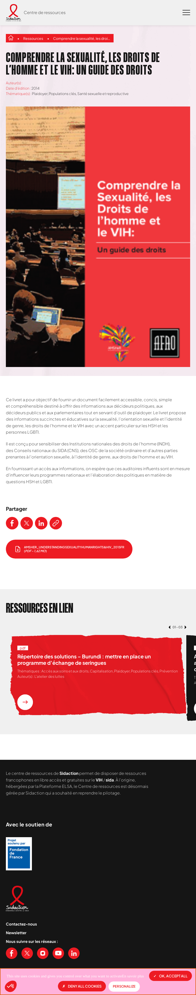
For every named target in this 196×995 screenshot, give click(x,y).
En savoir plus (133, 976)
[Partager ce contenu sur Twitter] (26, 523)
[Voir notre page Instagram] (42, 953)
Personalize (124, 986)
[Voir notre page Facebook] (11, 953)
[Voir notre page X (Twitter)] (27, 953)
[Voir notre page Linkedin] (74, 953)
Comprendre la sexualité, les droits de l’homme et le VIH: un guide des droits (82, 38)
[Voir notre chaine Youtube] (58, 953)
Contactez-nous (21, 923)
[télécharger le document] (69, 549)
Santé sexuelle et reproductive (103, 93)
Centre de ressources (45, 12)
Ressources (33, 38)
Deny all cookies (82, 986)
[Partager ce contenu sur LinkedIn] (41, 523)
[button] (11, 986)
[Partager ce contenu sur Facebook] (12, 523)
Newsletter (16, 932)
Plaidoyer (39, 93)
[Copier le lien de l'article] (56, 523)
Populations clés (62, 93)
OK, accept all (170, 976)
